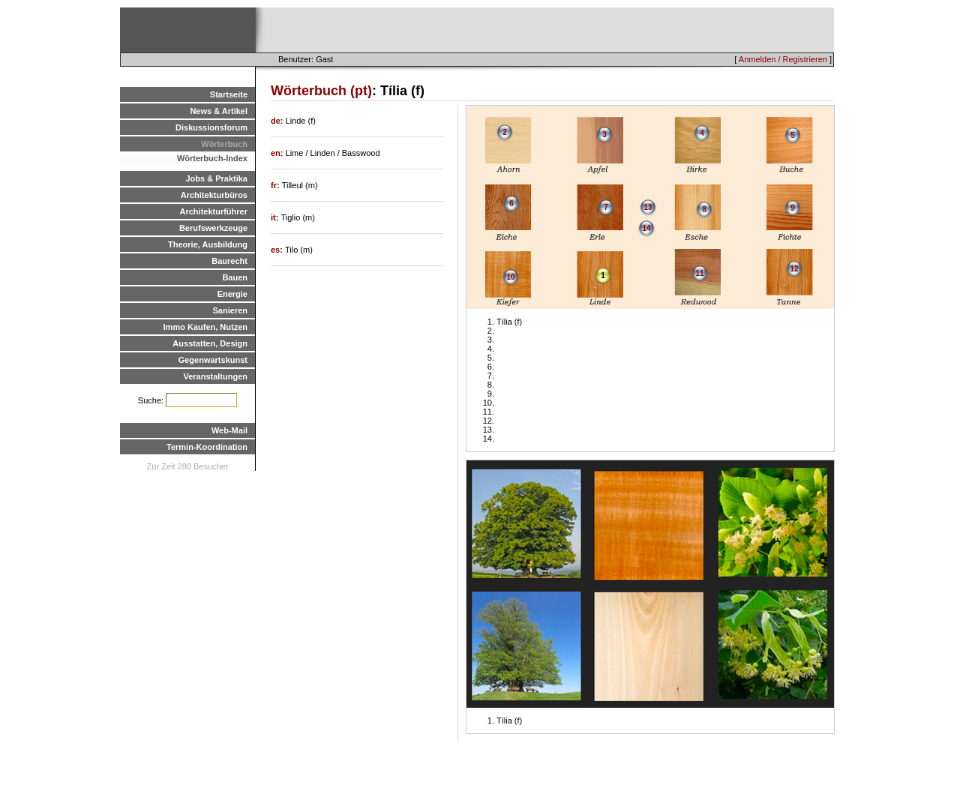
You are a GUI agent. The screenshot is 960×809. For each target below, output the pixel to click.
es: (278, 249)
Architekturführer (214, 211)
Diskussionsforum (212, 127)
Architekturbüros (214, 194)
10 (510, 277)
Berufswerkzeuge (213, 227)
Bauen (235, 277)
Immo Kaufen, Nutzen (206, 326)
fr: (276, 185)
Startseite (229, 94)
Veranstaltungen (215, 376)
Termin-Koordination (207, 446)
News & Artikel (219, 110)
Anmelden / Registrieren (783, 59)
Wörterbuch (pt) (321, 90)
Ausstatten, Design (210, 343)
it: (275, 217)
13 (648, 207)
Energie (233, 293)
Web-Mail (230, 430)
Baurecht (230, 260)
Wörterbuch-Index (212, 158)
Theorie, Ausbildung (208, 244)
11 (699, 273)
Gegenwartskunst (213, 359)
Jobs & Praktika (216, 178)
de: (278, 120)
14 (646, 228)
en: (278, 152)
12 (794, 269)
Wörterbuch (224, 143)
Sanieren (230, 310)
